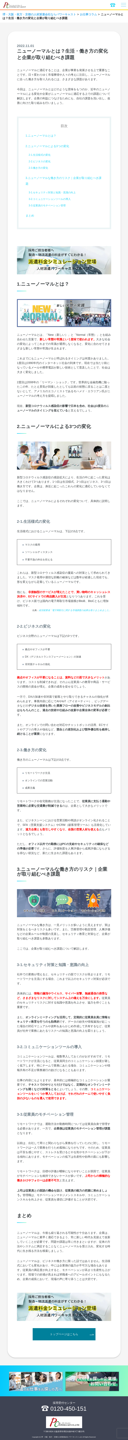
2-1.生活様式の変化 (40, 155)
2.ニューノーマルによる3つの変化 (47, 146)
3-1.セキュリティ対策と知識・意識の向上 (52, 192)
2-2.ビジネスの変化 (40, 161)
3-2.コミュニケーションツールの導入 (50, 199)
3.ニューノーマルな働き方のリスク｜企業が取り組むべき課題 (63, 181)
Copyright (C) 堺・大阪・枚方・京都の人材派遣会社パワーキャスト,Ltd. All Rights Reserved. (64, 1437)
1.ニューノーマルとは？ (41, 135)
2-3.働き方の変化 (38, 168)
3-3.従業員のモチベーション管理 (47, 205)
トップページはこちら (64, 1334)
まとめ (30, 215)
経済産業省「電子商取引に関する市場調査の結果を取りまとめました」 (75, 610)
